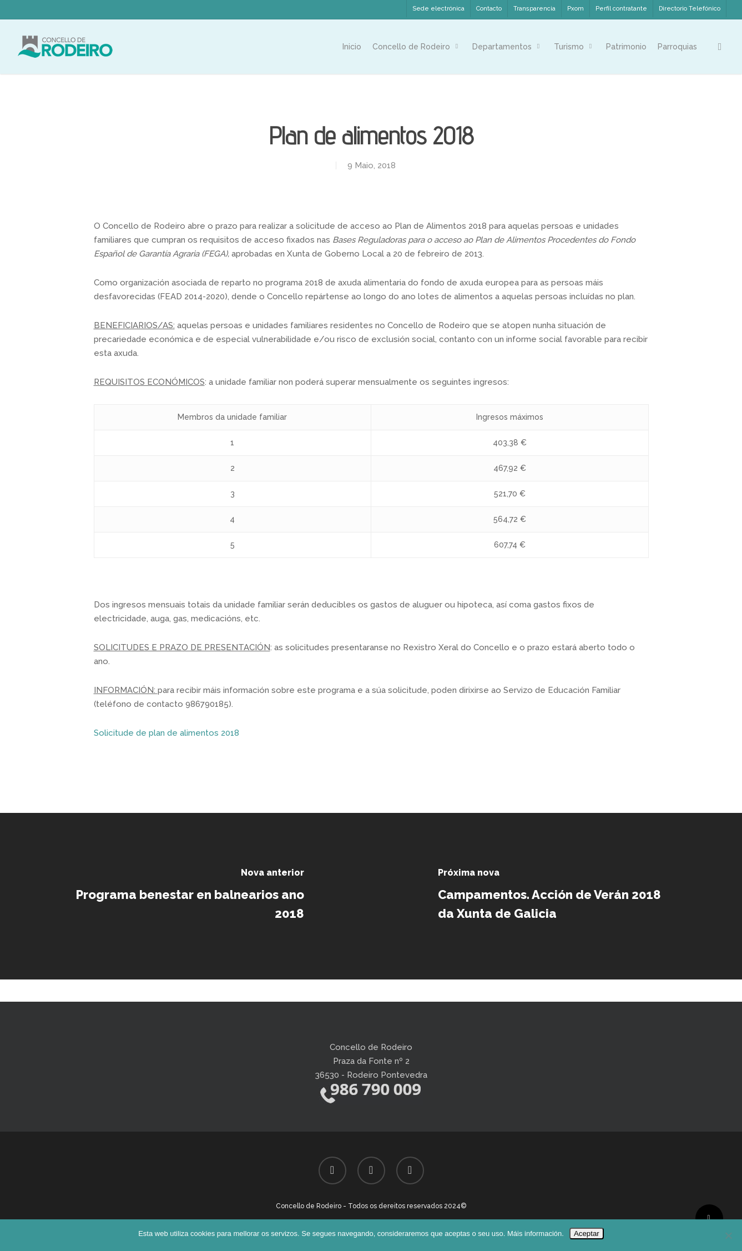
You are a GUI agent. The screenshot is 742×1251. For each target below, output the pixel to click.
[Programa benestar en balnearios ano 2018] (185, 896)
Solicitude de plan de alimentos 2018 (166, 733)
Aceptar (586, 1233)
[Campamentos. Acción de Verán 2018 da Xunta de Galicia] (557, 896)
